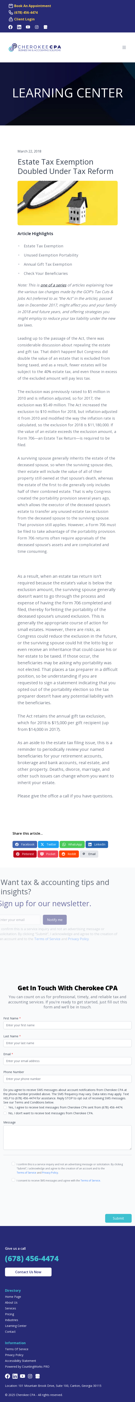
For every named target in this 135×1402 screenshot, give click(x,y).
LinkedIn (96, 844)
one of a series (53, 285)
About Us (11, 1302)
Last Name (12, 1036)
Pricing (9, 1314)
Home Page (13, 1297)
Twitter (48, 844)
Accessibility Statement (20, 1361)
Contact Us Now (28, 1272)
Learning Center (15, 1326)
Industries (11, 1320)
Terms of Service (40, 939)
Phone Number (13, 1072)
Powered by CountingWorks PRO (27, 1367)
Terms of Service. (91, 1180)
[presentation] (43, 1196)
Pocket (48, 854)
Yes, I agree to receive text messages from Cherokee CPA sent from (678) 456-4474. (65, 1107)
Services (10, 1308)
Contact (10, 1332)
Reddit (69, 854)
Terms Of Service (16, 1349)
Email (89, 854)
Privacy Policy (71, 939)
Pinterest (25, 854)
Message (9, 1122)
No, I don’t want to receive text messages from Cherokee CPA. (50, 1113)
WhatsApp (72, 844)
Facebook (24, 844)
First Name (12, 1018)
